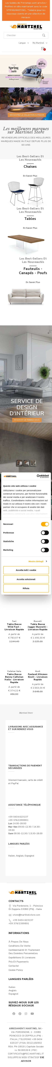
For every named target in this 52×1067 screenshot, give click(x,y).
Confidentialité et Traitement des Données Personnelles (24, 952)
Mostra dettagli (35, 561)
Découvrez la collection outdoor (27, 115)
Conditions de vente (20, 945)
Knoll (37, 671)
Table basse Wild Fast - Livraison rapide (14, 627)
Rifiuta (26, 588)
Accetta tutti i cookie (26, 570)
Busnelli (38, 621)
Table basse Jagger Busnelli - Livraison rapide (38, 627)
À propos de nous (19, 941)
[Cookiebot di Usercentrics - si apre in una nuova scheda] (37, 476)
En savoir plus (30, 176)
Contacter (14, 965)
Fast (14, 621)
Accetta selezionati (26, 579)
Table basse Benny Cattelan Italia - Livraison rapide (14, 678)
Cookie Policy (16, 970)
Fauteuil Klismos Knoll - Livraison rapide (38, 677)
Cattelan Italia (14, 671)
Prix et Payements (19, 961)
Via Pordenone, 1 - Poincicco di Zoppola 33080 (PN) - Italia (26, 907)
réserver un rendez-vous (26, 420)
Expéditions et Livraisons (22, 957)
